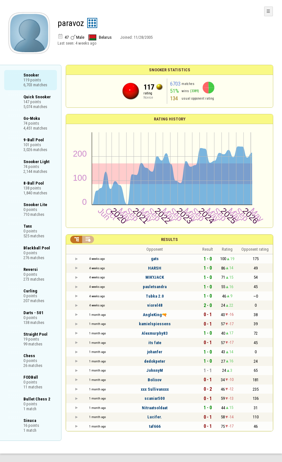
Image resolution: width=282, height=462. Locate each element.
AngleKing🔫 (155, 314)
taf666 (155, 426)
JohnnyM (154, 370)
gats (155, 258)
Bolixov (155, 379)
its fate (154, 342)
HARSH (154, 268)
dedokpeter (154, 361)
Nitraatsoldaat (155, 407)
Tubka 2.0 (155, 296)
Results (169, 239)
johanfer (154, 351)
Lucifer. (154, 416)
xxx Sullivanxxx (155, 389)
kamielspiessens (155, 323)
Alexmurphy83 (154, 333)
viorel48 (155, 305)
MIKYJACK (154, 277)
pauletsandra (155, 286)
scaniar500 (154, 398)
